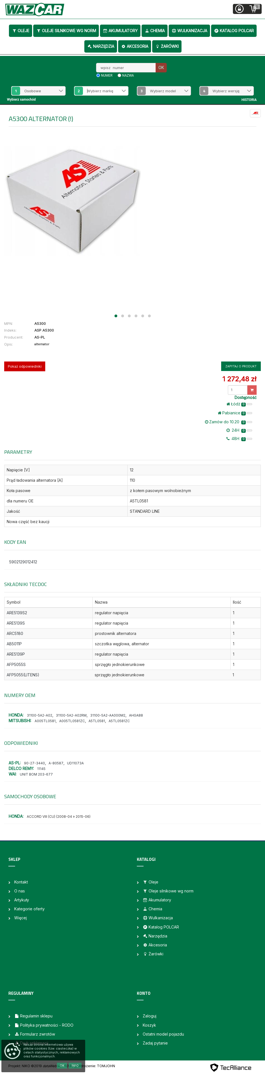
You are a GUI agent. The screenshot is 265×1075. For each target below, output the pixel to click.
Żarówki (167, 46)
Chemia (154, 30)
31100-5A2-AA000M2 (107, 715)
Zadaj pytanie (155, 1043)
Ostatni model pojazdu (163, 1034)
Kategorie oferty (29, 908)
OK (161, 67)
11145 (41, 769)
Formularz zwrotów (34, 1034)
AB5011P (14, 643)
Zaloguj (149, 1015)
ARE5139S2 (17, 612)
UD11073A (75, 763)
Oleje (20, 30)
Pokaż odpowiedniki (25, 366)
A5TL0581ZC (119, 721)
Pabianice (235, 412)
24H (239, 430)
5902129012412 (23, 561)
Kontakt (21, 882)
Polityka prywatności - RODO (43, 1025)
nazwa (128, 75)
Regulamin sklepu (33, 1015)
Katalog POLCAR (234, 30)
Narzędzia (100, 46)
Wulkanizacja (189, 30)
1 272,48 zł (239, 379)
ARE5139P (16, 654)
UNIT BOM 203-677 (36, 774)
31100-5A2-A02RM (71, 715)
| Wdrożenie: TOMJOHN (95, 1066)
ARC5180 (15, 633)
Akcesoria (134, 46)
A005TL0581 (45, 721)
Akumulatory (120, 30)
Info (75, 1065)
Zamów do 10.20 (228, 421)
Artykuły (21, 899)
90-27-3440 (34, 763)
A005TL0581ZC (72, 721)
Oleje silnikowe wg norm (66, 30)
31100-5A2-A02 (39, 715)
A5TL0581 (97, 721)
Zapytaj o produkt (241, 366)
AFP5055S (16, 664)
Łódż (239, 404)
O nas (19, 891)
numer (107, 75)
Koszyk (149, 1025)
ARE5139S (16, 623)
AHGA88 (136, 715)
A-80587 (56, 763)
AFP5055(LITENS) (23, 674)
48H (239, 438)
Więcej (20, 917)
